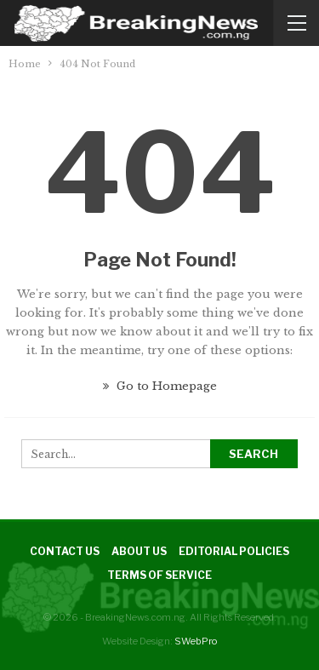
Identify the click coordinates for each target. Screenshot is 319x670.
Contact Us (65, 551)
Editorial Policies (234, 551)
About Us (139, 551)
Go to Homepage (160, 386)
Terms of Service (159, 575)
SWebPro (195, 641)
